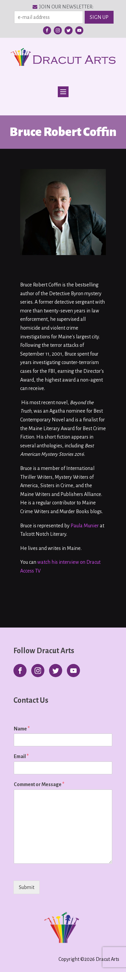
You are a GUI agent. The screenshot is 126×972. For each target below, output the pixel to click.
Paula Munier (85, 525)
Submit (26, 887)
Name (22, 728)
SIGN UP (99, 17)
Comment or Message (39, 784)
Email (21, 756)
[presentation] (56, 895)
